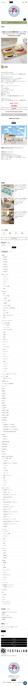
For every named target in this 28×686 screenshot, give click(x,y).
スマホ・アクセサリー (6, 601)
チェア (5, 283)
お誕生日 (3, 393)
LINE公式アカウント (14, 643)
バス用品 (5, 298)
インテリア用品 (6, 295)
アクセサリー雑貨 (7, 305)
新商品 (3, 255)
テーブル (5, 281)
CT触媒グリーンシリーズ (8, 586)
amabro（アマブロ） (7, 509)
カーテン (5, 276)
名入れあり (6, 436)
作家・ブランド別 (5, 487)
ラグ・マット (6, 278)
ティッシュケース (7, 569)
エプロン (5, 480)
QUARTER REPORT (6, 441)
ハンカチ (5, 482)
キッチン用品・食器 (7, 458)
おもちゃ (5, 577)
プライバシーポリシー (6, 615)
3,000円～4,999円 (5, 412)
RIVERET (4, 434)
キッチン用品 (6, 312)
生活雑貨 (3, 560)
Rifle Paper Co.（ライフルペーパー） (10, 523)
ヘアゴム (5, 363)
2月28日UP (6, 269)
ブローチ (5, 366)
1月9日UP (5, 271)
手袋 (4, 538)
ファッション (6, 472)
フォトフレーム (5, 582)
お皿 (4, 332)
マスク (5, 540)
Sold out (14, 114)
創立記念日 (4, 405)
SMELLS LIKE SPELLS (8, 497)
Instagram (14, 641)
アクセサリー (4, 349)
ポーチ (5, 579)
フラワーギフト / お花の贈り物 (9, 307)
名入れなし (6, 438)
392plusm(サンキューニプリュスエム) (10, 511)
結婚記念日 (4, 398)
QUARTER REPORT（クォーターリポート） (12, 521)
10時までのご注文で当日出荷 (7, 456)
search (11, 2)
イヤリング (6, 358)
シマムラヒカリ (6, 504)
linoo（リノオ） (6, 499)
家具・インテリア (5, 274)
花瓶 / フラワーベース (8, 378)
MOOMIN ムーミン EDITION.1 (9, 424)
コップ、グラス (6, 327)
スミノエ (3, 422)
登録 (3, 631)
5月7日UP (5, 259)
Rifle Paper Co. (5, 444)
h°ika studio (4, 449)
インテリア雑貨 (6, 286)
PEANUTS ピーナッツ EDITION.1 (10, 426)
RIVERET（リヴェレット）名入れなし (11, 463)
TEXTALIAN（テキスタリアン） (9, 506)
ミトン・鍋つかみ (7, 324)
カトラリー (6, 341)
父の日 (3, 400)
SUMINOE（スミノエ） (8, 489)
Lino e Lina (4, 453)
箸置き (5, 334)
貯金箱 (5, 567)
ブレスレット (6, 356)
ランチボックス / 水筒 (8, 329)
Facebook (14, 645)
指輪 (4, 361)
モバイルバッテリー (7, 603)
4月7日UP (5, 264)
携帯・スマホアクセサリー (8, 315)
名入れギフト (4, 291)
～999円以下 (4, 407)
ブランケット (6, 535)
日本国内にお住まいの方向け (14, 118)
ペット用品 (4, 594)
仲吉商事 (5, 526)
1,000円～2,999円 (5, 410)
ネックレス (6, 351)
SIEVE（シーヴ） (7, 516)
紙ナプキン (6, 339)
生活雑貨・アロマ (5, 381)
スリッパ (5, 572)
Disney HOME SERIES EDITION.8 (10, 431)
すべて (4, 233)
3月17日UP (6, 266)
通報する (14, 121)
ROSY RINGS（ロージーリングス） (10, 494)
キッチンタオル (6, 346)
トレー (5, 344)
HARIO (3, 451)
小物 (4, 317)
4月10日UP (6, 261)
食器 (4, 293)
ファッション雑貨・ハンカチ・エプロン (9, 373)
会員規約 (3, 619)
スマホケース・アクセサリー (7, 320)
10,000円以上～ (5, 417)
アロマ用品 (6, 470)
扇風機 (5, 562)
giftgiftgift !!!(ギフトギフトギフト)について (9, 612)
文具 (4, 310)
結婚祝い (3, 390)
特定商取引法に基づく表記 (7, 617)
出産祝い (3, 395)
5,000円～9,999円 (5, 415)
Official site (14, 638)
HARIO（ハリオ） (7, 492)
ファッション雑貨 (7, 300)
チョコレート (6, 465)
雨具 (4, 477)
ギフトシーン (4, 548)
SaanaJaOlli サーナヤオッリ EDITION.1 (11, 429)
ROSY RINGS (4, 446)
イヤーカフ (6, 368)
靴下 (4, 543)
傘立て (5, 288)
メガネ (5, 545)
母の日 (3, 388)
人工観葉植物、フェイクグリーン (8, 584)
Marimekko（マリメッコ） (8, 514)
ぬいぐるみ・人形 (7, 574)
